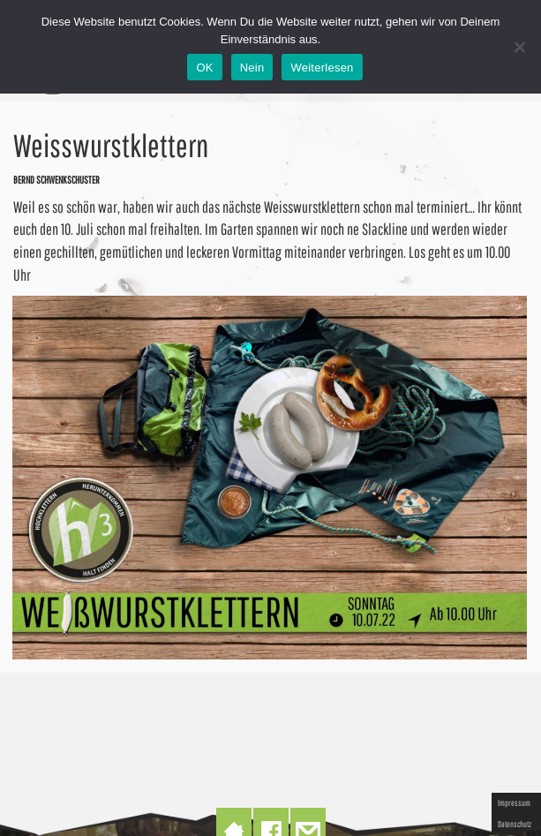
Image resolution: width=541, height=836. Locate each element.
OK (204, 67)
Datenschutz (514, 823)
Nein (252, 67)
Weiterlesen (321, 67)
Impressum (514, 802)
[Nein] (519, 47)
